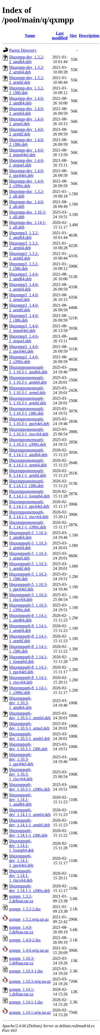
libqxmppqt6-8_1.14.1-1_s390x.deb (28, 690)
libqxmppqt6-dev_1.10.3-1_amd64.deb (20, 703)
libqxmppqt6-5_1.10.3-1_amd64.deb (28, 535)
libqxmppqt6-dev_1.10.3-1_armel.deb (29, 725)
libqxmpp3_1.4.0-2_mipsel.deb (24, 338)
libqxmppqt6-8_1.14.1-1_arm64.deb (28, 628)
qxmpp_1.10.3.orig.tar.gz (30, 981)
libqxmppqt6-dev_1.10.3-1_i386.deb (28, 746)
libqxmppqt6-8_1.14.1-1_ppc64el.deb (28, 669)
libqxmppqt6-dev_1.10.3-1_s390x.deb (29, 786)
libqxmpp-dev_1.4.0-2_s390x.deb (26, 183)
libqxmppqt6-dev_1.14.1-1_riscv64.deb (20, 875)
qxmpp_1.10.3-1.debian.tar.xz (21, 960)
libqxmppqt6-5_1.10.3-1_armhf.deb (28, 566)
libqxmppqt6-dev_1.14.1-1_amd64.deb (20, 799)
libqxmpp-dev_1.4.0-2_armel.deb (26, 121)
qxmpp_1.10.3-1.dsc (26, 971)
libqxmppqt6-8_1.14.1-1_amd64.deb (28, 617)
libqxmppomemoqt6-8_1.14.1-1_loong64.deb (29, 493)
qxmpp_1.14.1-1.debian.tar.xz (21, 991)
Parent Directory (23, 50)
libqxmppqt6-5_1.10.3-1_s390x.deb (28, 607)
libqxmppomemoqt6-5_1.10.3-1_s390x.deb (27, 442)
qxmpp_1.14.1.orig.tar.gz (30, 1012)
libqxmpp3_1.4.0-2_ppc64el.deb (24, 348)
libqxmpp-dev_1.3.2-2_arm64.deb (26, 69)
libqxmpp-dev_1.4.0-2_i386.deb (26, 142)
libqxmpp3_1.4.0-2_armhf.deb (24, 307)
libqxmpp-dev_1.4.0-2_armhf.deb (26, 131)
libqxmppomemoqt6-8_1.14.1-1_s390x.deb (27, 524)
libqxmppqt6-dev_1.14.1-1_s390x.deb (29, 888)
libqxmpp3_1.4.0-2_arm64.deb (24, 286)
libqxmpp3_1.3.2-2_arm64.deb (24, 245)
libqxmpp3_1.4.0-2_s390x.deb (24, 359)
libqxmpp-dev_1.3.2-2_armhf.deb (26, 80)
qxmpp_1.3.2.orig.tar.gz (29, 919)
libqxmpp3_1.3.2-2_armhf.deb (24, 255)
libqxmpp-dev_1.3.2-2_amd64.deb (26, 59)
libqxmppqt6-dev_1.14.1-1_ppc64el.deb (21, 860)
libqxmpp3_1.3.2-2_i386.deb (24, 266)
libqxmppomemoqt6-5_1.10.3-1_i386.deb (26, 410)
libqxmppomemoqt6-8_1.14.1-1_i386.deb (26, 483)
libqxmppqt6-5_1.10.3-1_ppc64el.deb (28, 586)
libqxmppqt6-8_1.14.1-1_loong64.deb (28, 659)
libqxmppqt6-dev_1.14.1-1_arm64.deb (30, 812)
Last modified (59, 35)
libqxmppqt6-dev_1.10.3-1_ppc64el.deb (21, 759)
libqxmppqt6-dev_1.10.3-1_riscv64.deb (20, 774)
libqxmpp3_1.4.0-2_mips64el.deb (24, 328)
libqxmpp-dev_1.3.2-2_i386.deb (26, 90)
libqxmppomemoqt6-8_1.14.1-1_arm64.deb (28, 462)
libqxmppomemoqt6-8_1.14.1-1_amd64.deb (28, 452)
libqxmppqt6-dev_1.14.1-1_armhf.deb (29, 822)
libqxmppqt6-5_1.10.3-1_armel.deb (28, 555)
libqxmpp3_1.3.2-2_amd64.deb (24, 235)
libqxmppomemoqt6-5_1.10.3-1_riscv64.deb (28, 431)
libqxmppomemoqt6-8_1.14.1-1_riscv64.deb (28, 514)
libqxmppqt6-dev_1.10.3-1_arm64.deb (30, 715)
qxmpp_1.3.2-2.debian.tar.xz (21, 898)
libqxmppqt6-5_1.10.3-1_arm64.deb (28, 545)
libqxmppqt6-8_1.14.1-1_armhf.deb (28, 638)
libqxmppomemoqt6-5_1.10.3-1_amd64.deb (28, 369)
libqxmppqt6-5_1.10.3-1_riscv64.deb (28, 597)
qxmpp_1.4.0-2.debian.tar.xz (21, 929)
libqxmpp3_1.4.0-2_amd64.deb (24, 276)
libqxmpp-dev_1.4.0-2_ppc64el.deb (26, 173)
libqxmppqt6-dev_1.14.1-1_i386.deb (28, 832)
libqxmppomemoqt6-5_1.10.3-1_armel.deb (27, 390)
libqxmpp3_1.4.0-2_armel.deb (24, 297)
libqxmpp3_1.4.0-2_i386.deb (24, 317)
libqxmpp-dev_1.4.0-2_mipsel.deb (26, 162)
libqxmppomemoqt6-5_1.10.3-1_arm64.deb (28, 379)
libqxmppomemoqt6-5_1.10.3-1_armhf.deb (27, 400)
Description (89, 35)
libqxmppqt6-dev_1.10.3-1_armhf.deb (29, 736)
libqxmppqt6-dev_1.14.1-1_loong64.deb (21, 845)
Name (30, 35)
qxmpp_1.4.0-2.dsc (25, 940)
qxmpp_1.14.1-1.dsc (26, 1002)
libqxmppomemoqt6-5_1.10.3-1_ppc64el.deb (29, 421)
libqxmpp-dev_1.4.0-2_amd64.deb (26, 100)
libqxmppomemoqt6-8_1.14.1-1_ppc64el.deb (29, 504)
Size (73, 35)
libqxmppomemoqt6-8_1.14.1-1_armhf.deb (27, 473)
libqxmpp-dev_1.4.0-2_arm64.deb (26, 111)
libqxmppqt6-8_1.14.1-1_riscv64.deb (28, 679)
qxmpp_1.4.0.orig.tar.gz (29, 950)
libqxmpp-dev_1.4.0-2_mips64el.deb (26, 152)
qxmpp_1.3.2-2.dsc (25, 909)
